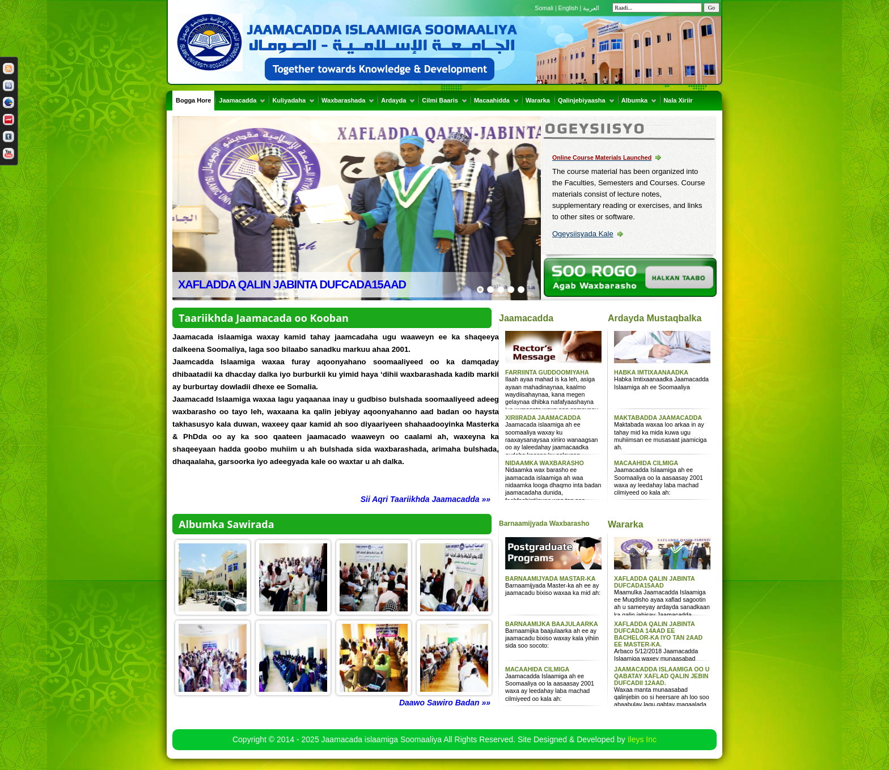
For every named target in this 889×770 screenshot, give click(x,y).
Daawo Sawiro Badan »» (444, 702)
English (568, 8)
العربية (591, 8)
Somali (545, 8)
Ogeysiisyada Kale (582, 233)
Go (711, 8)
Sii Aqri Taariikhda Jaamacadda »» (425, 499)
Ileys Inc (642, 739)
